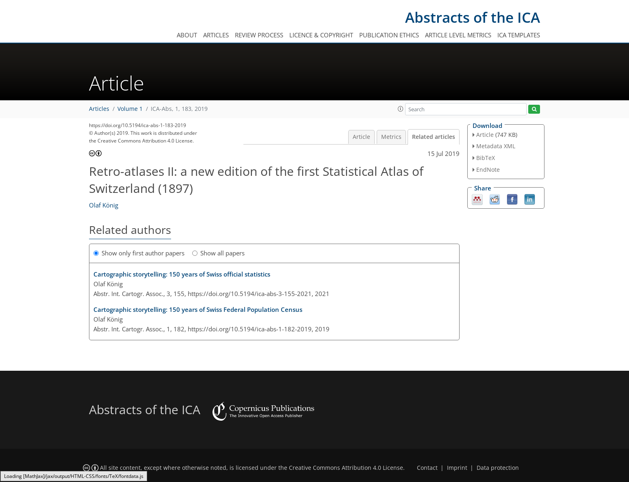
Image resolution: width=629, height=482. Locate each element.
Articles (216, 35)
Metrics (391, 136)
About (187, 35)
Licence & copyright (321, 35)
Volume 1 (130, 108)
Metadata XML (495, 146)
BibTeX (485, 158)
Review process (259, 35)
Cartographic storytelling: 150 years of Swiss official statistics (181, 274)
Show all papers (218, 253)
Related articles (433, 136)
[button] (400, 108)
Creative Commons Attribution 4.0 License (346, 467)
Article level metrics (458, 35)
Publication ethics (389, 35)
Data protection (498, 467)
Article (361, 136)
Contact (427, 467)
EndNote (488, 169)
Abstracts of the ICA (472, 17)
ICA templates (518, 35)
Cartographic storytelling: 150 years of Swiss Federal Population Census (197, 309)
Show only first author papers (138, 253)
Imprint (457, 467)
